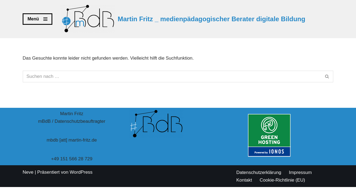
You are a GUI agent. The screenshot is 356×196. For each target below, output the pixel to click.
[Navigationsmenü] (37, 19)
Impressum (300, 181)
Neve (28, 181)
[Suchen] (172, 76)
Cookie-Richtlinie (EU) (282, 189)
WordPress (81, 181)
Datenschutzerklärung (258, 181)
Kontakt (244, 189)
